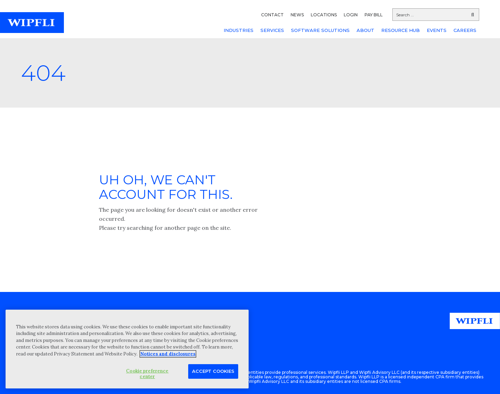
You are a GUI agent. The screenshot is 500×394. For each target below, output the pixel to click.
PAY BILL (374, 14)
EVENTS (437, 30)
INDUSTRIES (238, 30)
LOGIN (351, 14)
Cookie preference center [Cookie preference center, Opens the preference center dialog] (147, 373)
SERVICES (272, 30)
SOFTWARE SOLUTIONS (320, 30)
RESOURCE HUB (400, 30)
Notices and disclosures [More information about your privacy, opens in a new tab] (167, 354)
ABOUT (365, 30)
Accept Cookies (213, 371)
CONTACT (272, 14)
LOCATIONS (324, 14)
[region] (127, 349)
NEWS (297, 14)
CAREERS (464, 30)
